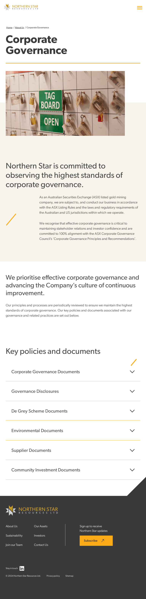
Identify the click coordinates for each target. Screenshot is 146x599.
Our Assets (40, 526)
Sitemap (69, 576)
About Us (19, 27)
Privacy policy (53, 576)
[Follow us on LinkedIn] (22, 569)
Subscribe (91, 540)
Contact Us (41, 544)
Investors (39, 535)
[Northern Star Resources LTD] (21, 9)
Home (9, 27)
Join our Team (14, 544)
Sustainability (14, 535)
